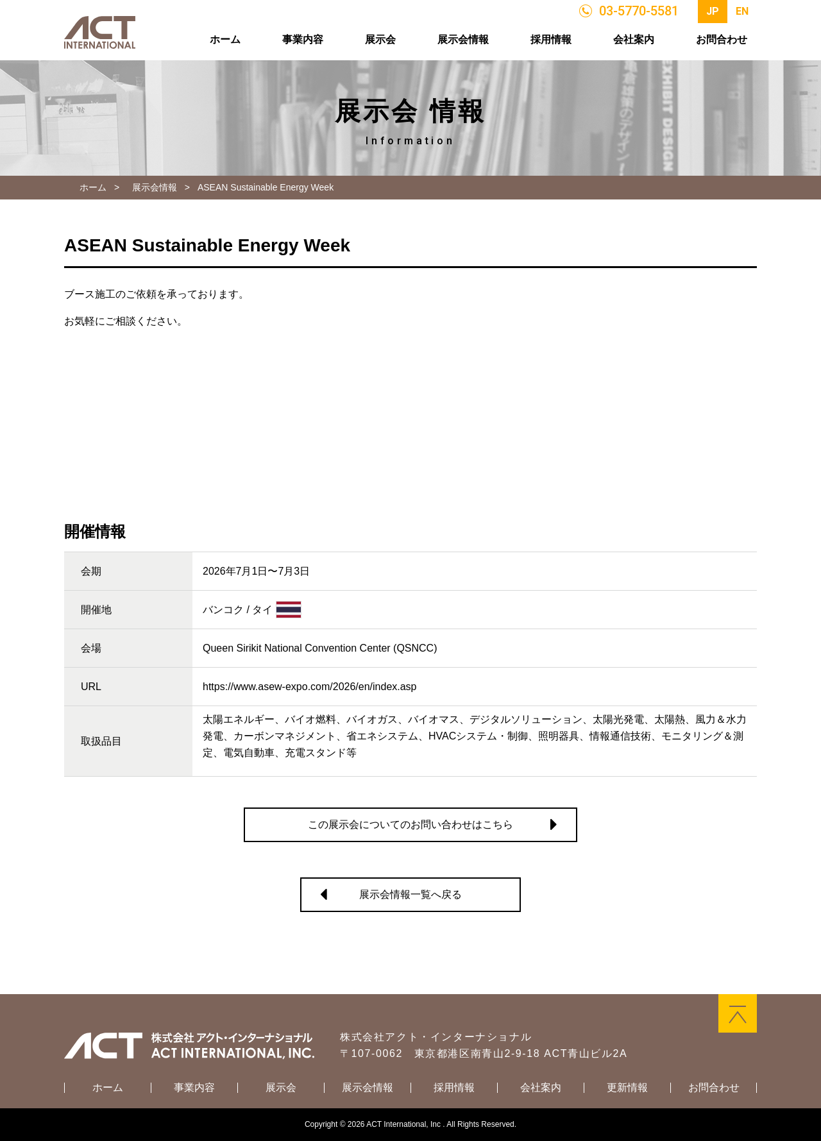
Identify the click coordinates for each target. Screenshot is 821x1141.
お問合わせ (721, 39)
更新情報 (627, 1088)
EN (742, 11)
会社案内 (633, 39)
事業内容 (302, 39)
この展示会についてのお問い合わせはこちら (410, 824)
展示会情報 (463, 39)
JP (712, 11)
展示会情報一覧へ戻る (410, 894)
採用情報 (550, 39)
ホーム (225, 39)
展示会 (380, 39)
